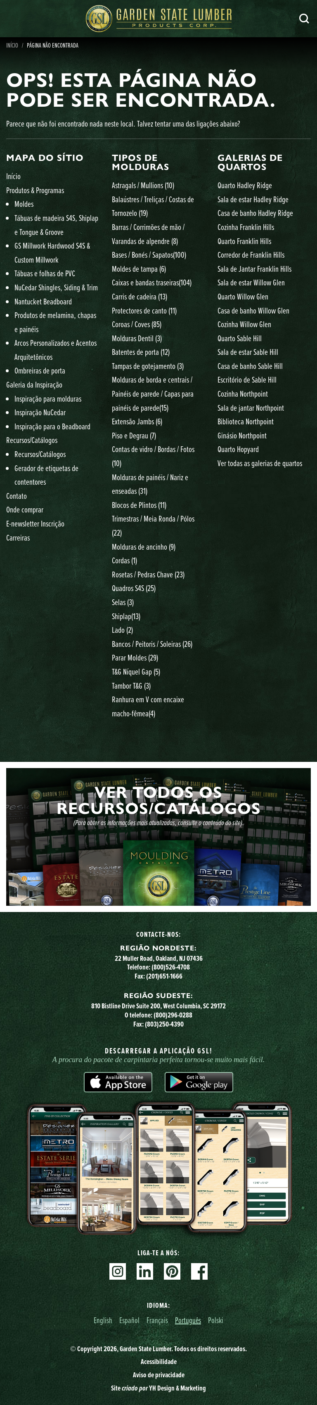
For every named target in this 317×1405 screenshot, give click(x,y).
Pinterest (172, 1271)
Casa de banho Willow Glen (253, 310)
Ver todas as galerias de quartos (260, 463)
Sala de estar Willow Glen (251, 282)
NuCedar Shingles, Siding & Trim (56, 287)
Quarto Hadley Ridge (245, 185)
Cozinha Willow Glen (244, 324)
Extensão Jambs (137, 421)
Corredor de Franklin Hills (251, 255)
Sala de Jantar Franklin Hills (254, 269)
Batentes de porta (141, 352)
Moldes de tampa (139, 269)
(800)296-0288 (173, 1015)
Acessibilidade (159, 1361)
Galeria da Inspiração (34, 384)
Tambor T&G (131, 686)
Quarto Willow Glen (243, 296)
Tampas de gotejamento (148, 366)
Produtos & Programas (35, 190)
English (103, 1320)
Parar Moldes (135, 657)
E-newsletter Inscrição (35, 523)
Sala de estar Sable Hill (248, 352)
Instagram (117, 1271)
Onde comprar (24, 509)
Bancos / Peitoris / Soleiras (152, 644)
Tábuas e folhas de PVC (44, 273)
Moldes (23, 204)
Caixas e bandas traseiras (152, 282)
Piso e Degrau (134, 435)
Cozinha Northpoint (243, 394)
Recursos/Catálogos (31, 440)
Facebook (199, 1271)
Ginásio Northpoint (242, 435)
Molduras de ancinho (143, 547)
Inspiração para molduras (47, 399)
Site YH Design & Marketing (158, 1388)
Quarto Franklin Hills (244, 241)
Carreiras (18, 537)
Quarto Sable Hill (240, 338)
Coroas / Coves (136, 324)
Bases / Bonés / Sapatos (149, 255)
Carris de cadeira (139, 296)
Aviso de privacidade (159, 1374)
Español (129, 1320)
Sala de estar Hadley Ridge (253, 199)
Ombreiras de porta (39, 370)
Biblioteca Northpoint (246, 421)
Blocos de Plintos (139, 505)
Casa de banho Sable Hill (250, 366)
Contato (16, 496)
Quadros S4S (134, 588)
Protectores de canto (144, 310)
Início (13, 176)
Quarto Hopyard (238, 449)
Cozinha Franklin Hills (246, 227)
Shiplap (126, 616)
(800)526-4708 (170, 967)
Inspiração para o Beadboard (52, 426)
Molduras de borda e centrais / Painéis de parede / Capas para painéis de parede (153, 393)
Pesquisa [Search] (304, 18)
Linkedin (145, 1271)
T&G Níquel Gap (136, 671)
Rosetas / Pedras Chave (148, 574)
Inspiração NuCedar (40, 412)
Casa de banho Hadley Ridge (255, 213)
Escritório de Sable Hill (247, 379)
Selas (123, 602)
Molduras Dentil (137, 338)
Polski (215, 1320)
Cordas (124, 560)
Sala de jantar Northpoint (251, 408)
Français (157, 1320)
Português (188, 1320)
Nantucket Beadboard (43, 301)
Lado (122, 630)
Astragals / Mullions (143, 185)
